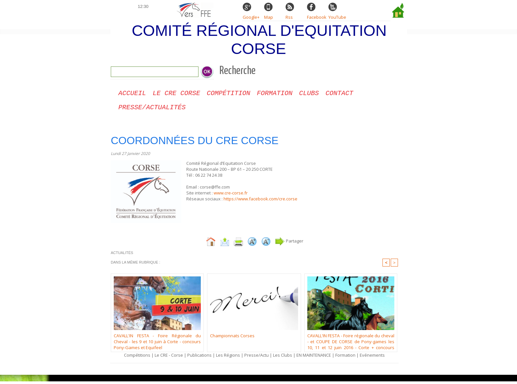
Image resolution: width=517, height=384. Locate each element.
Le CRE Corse (176, 94)
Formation (274, 94)
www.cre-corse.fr (231, 195)
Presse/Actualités (152, 109)
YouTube (337, 17)
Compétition (228, 94)
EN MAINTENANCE (313, 358)
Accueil (132, 94)
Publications (199, 358)
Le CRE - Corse (169, 358)
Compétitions (137, 358)
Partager (289, 243)
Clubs (309, 94)
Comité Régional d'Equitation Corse (259, 39)
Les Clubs (282, 358)
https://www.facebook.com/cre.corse (260, 201)
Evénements (372, 358)
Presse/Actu (256, 358)
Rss (289, 17)
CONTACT (339, 94)
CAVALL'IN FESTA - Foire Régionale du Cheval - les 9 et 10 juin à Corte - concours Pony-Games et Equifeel (157, 343)
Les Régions (228, 358)
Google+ (251, 17)
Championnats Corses (232, 338)
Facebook (316, 17)
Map (268, 17)
